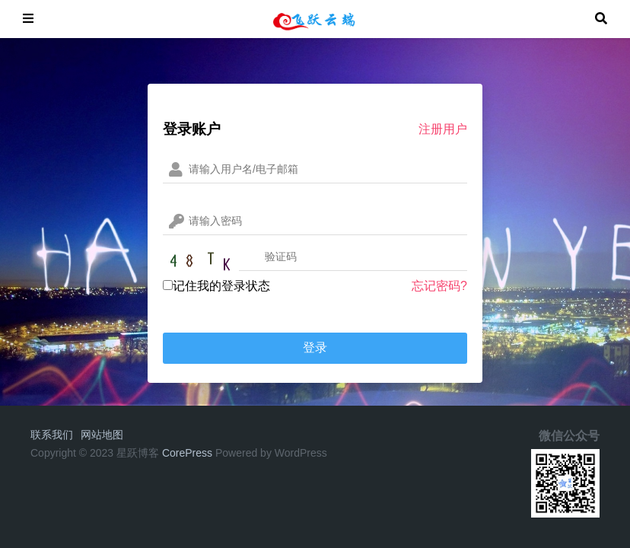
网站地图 (102, 435)
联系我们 (51, 435)
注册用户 (442, 129)
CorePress (187, 453)
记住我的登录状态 (216, 285)
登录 (315, 347)
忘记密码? (439, 285)
